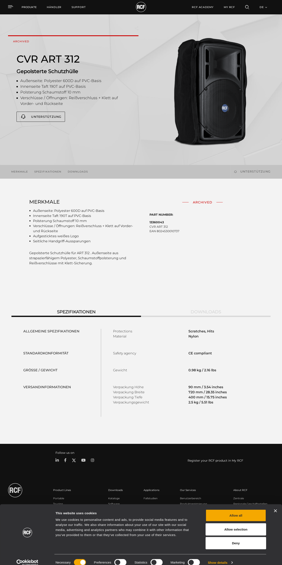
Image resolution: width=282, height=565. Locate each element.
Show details (218, 556)
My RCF (229, 7)
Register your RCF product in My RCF (215, 460)
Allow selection (235, 523)
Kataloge (114, 498)
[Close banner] (275, 504)
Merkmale (19, 171)
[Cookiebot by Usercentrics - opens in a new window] (27, 557)
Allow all (235, 509)
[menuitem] (54, 7)
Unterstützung (46, 117)
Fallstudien (151, 498)
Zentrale (238, 498)
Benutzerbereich (190, 498)
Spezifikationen (47, 171)
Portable (58, 498)
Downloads (78, 171)
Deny (236, 537)
